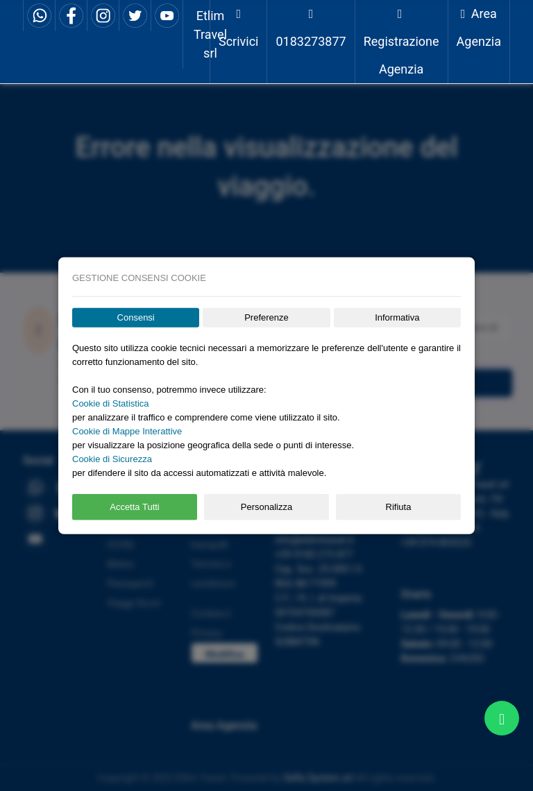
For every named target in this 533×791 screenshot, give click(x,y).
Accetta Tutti (135, 507)
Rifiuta (399, 507)
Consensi (136, 317)
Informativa (397, 317)
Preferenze (266, 317)
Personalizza (266, 507)
